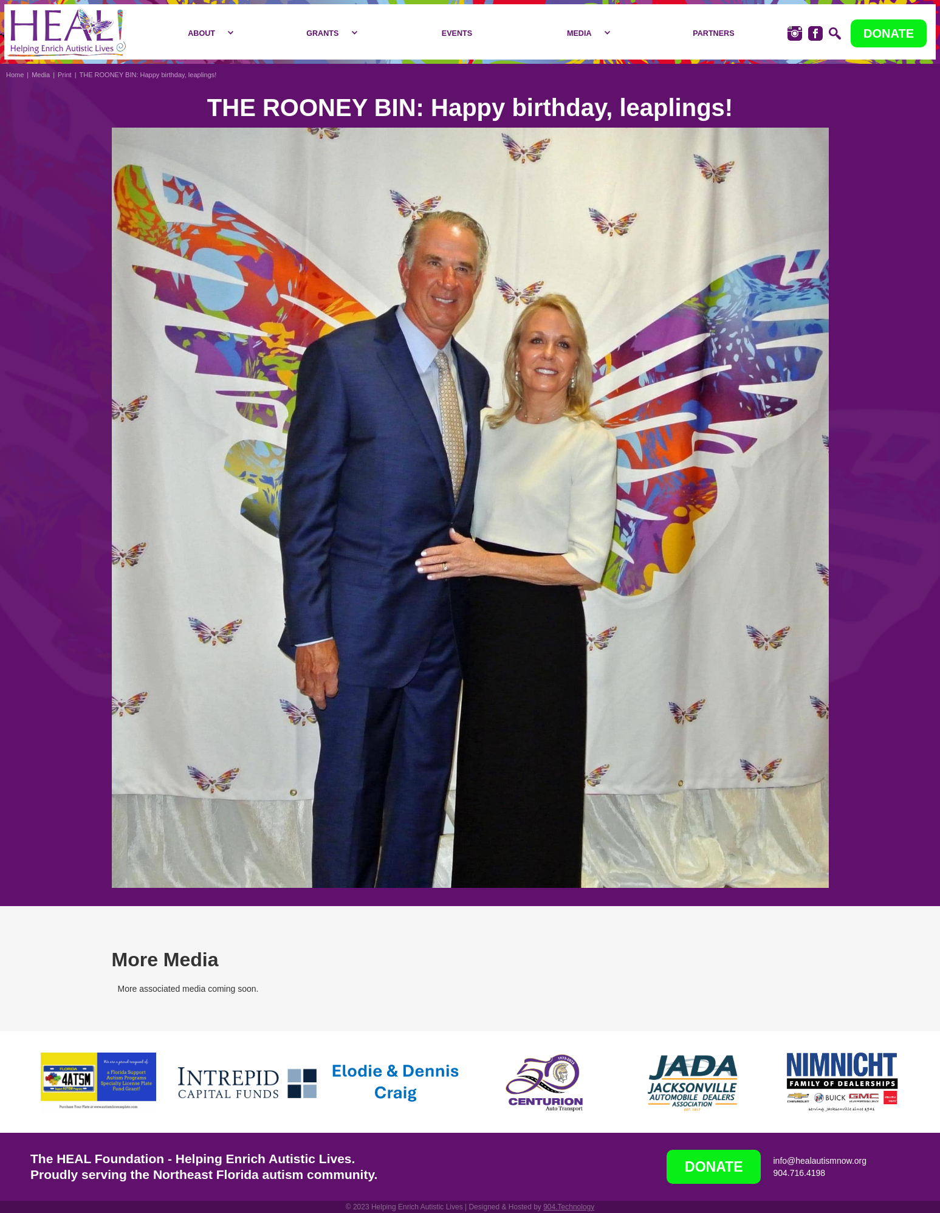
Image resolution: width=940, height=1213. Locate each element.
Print (65, 74)
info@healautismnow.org (819, 1161)
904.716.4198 (799, 1173)
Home (15, 74)
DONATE (888, 33)
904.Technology (568, 1207)
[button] (207, 33)
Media (41, 74)
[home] (66, 32)
